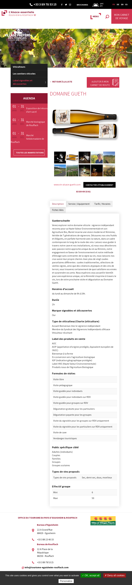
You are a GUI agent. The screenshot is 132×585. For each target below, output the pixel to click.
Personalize (66, 581)
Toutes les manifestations (30, 152)
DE (118, 4)
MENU (96, 16)
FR (113, 4)
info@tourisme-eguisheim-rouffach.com (47, 567)
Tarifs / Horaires (102, 203)
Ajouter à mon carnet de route (100, 83)
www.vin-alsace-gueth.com (67, 184)
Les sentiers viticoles (24, 73)
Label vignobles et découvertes (22, 82)
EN (122, 4)
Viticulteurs (19, 66)
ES (126, 4)
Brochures (82, 4)
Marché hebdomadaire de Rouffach (27, 139)
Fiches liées (58, 210)
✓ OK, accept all (90, 575)
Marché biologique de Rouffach (35, 123)
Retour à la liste (62, 81)
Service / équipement (79, 203)
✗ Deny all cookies (115, 575)
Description (58, 203)
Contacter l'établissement (99, 185)
